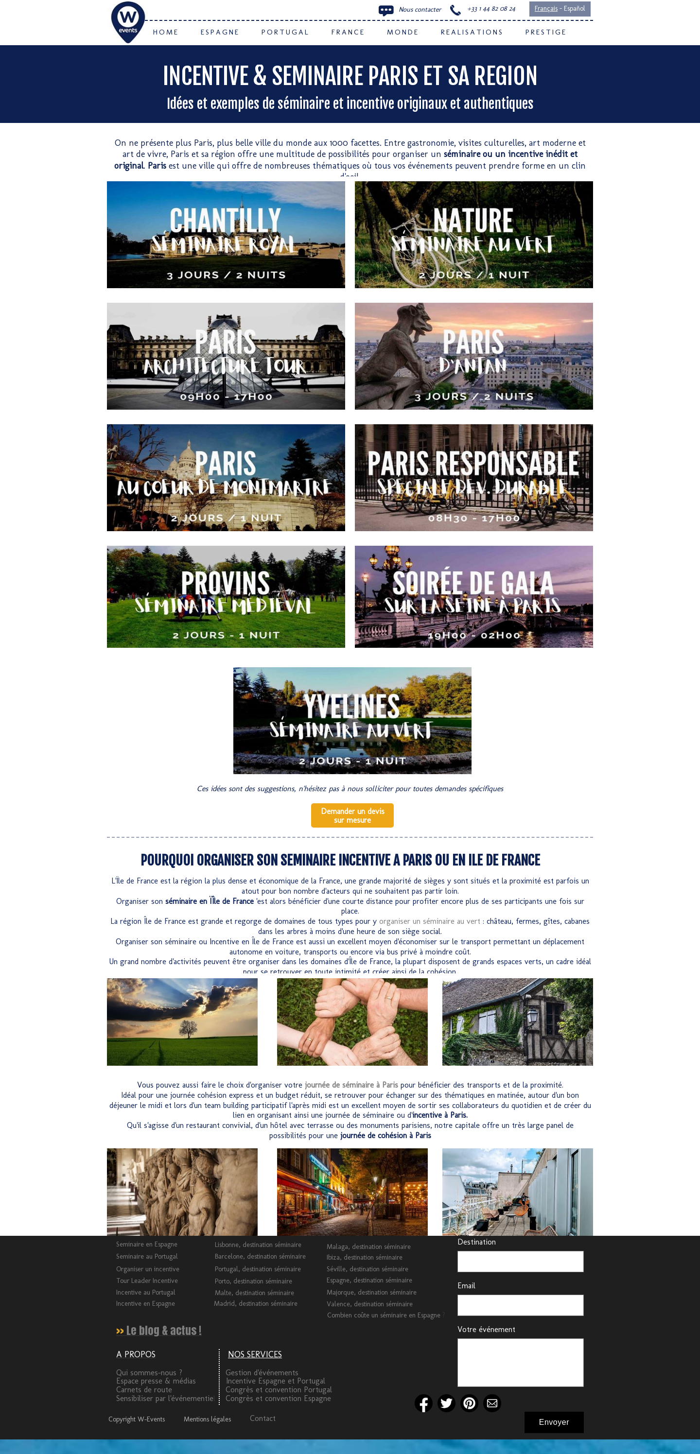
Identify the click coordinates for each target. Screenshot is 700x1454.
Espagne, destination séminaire (369, 1280)
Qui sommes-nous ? (149, 1372)
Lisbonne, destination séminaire (258, 1245)
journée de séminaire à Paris (351, 1085)
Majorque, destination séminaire (372, 1292)
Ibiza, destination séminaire (364, 1257)
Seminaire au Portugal (147, 1256)
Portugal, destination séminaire (258, 1269)
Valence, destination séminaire (370, 1304)
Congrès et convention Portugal (279, 1389)
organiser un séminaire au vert (429, 921)
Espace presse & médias (156, 1380)
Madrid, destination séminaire (256, 1303)
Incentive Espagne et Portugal (275, 1380)
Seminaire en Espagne (146, 1244)
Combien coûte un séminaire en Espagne (384, 1315)
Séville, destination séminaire (367, 1269)
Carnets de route (144, 1389)
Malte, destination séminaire (254, 1293)
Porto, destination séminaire (253, 1281)
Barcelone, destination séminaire (260, 1256)
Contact (263, 1418)
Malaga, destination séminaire (369, 1247)
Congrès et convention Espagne (278, 1398)
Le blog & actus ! (164, 1330)
